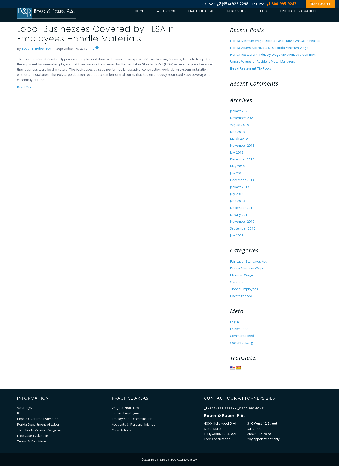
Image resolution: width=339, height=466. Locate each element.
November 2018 (242, 145)
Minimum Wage (241, 275)
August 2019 (239, 124)
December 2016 (242, 159)
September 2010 (243, 228)
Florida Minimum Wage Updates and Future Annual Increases (275, 40)
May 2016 (237, 166)
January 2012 (239, 214)
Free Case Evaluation (298, 11)
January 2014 (239, 187)
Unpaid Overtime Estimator (37, 419)
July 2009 (237, 235)
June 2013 (237, 200)
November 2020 (242, 118)
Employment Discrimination (132, 419)
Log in (234, 322)
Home (139, 11)
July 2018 (237, 152)
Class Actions (121, 430)
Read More (25, 87)
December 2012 (242, 207)
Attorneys (166, 11)
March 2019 (239, 138)
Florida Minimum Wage (247, 268)
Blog (263, 11)
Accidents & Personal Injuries (133, 424)
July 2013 (237, 194)
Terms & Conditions (31, 441)
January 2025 (239, 111)
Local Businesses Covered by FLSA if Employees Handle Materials (95, 33)
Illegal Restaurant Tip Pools (250, 68)
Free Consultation (217, 439)
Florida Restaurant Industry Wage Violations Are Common (273, 54)
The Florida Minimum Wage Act (40, 430)
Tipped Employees (244, 289)
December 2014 (242, 180)
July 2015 (237, 173)
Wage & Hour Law (125, 407)
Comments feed (242, 335)
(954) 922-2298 (235, 3)
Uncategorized (241, 296)
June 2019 (237, 131)
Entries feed (239, 329)
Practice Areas (201, 11)
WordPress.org (241, 342)
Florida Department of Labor (38, 424)
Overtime (237, 282)
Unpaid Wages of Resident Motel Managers (262, 61)
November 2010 (242, 221)
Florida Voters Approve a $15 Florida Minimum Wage (269, 47)
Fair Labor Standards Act (248, 261)
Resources (236, 11)
